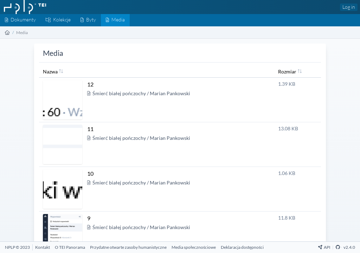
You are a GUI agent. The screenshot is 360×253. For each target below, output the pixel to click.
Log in (348, 7)
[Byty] (88, 20)
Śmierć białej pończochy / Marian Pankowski (139, 93)
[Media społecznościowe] (194, 247)
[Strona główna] (7, 32)
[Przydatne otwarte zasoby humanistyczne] (128, 247)
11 (90, 128)
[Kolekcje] (58, 20)
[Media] (115, 20)
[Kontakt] (42, 247)
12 (90, 84)
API (324, 247)
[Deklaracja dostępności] (242, 247)
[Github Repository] (338, 247)
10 (90, 173)
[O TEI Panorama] (70, 247)
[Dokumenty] (20, 20)
